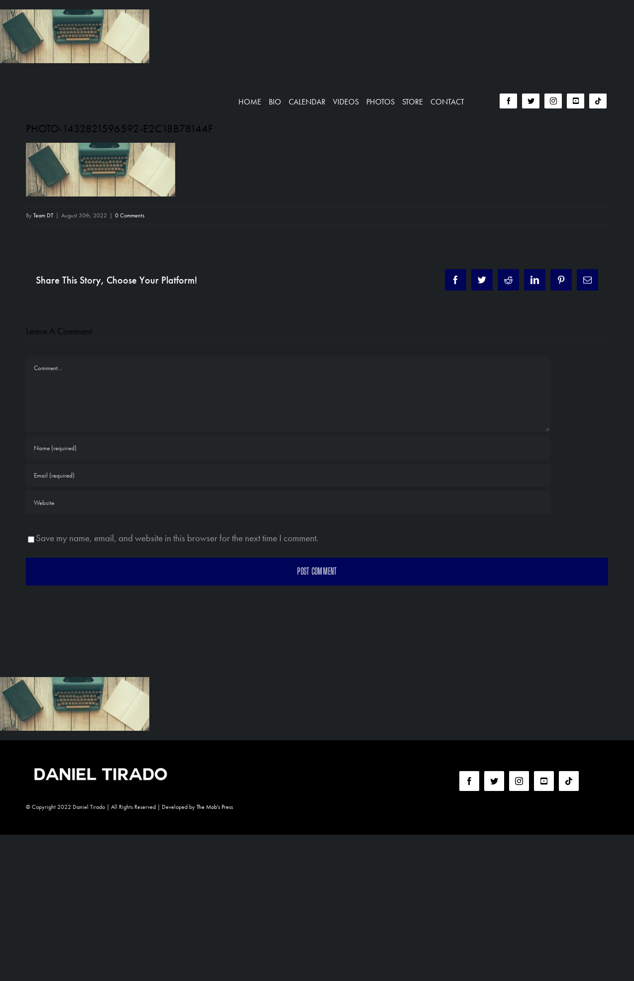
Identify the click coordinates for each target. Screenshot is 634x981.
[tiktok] (598, 101)
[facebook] (508, 101)
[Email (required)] (288, 475)
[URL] (288, 502)
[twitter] (530, 101)
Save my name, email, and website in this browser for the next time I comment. (177, 538)
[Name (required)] (288, 448)
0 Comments (129, 215)
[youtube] (575, 101)
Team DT (43, 215)
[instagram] (553, 101)
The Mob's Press (215, 807)
